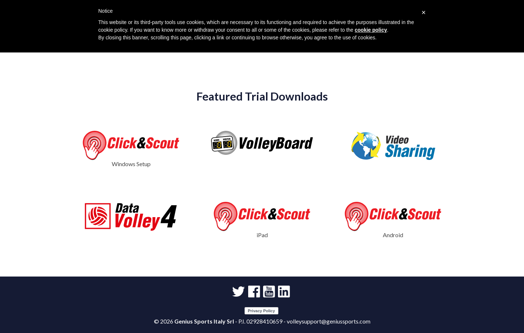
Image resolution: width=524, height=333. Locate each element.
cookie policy (371, 30)
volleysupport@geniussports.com (328, 321)
